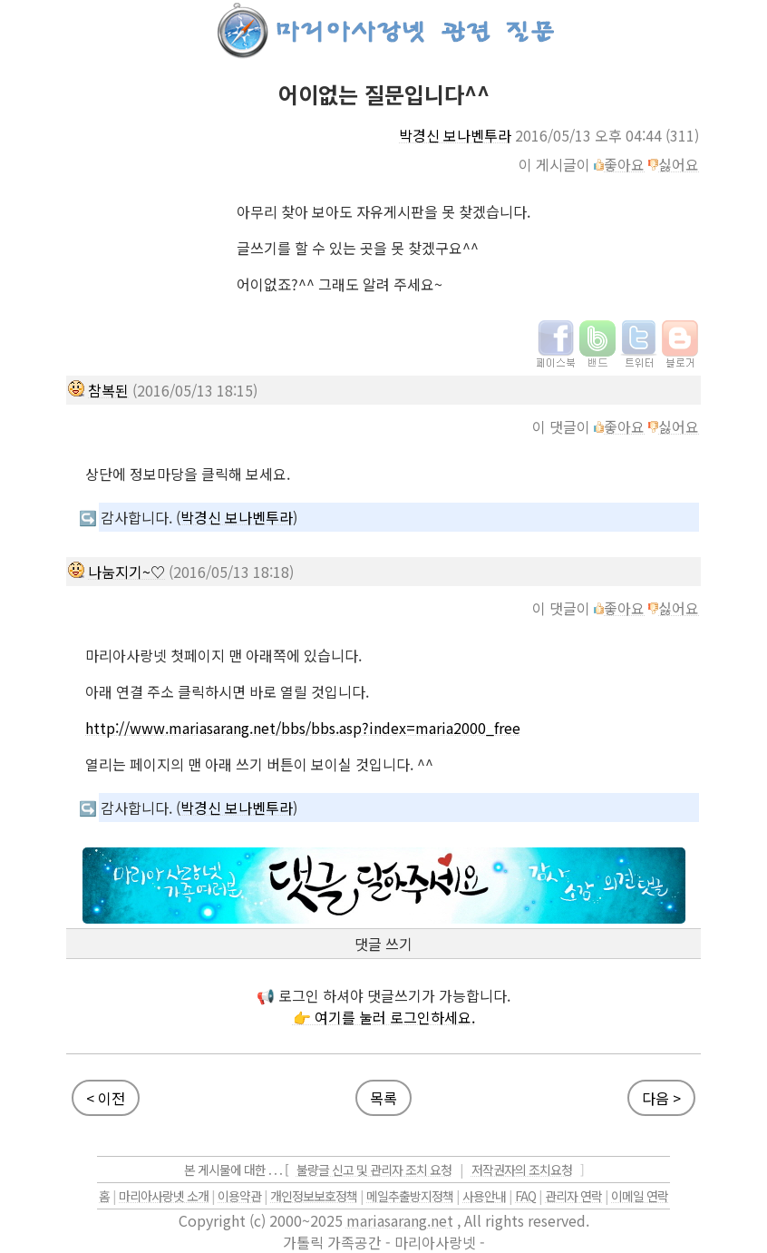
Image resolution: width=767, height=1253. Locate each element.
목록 (383, 1098)
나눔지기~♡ (126, 571)
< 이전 (105, 1098)
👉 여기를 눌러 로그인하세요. (384, 1017)
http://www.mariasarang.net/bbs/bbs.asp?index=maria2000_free (302, 728)
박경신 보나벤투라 (455, 135)
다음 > (661, 1098)
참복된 (108, 390)
